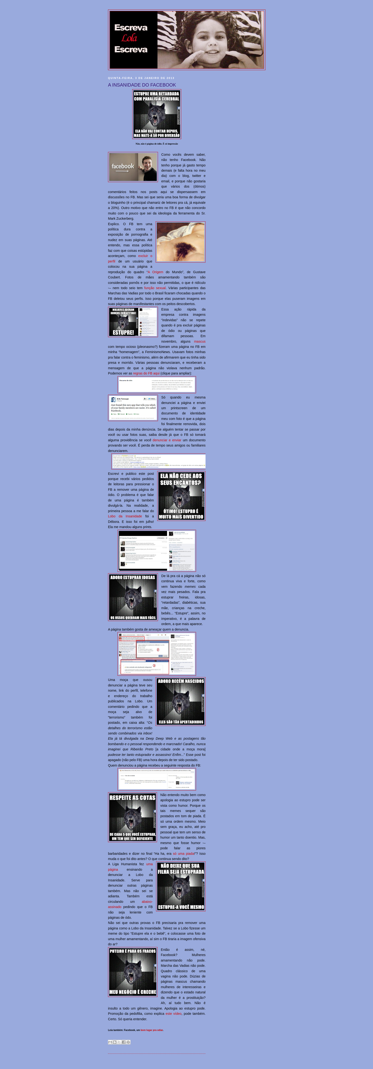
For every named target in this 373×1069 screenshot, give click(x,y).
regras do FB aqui (146, 373)
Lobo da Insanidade (125, 516)
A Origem (155, 272)
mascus (200, 341)
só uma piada (183, 853)
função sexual (155, 288)
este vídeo (174, 1014)
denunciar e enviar (167, 440)
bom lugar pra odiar (152, 1030)
